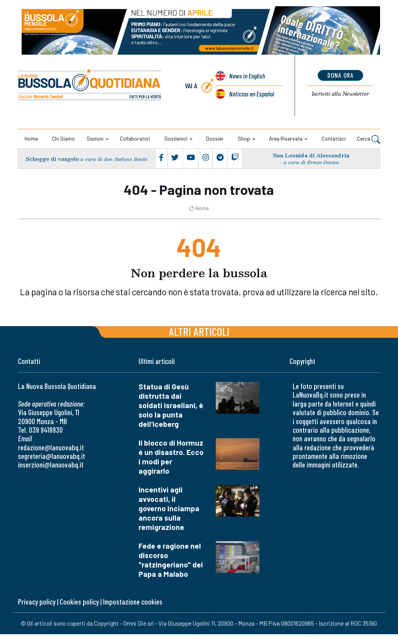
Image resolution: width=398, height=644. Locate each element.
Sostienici (175, 138)
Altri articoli (199, 331)
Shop (244, 138)
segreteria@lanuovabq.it (51, 455)
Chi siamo (63, 138)
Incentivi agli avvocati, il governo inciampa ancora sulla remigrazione (169, 508)
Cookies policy (79, 601)
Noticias (251, 93)
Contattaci (334, 138)
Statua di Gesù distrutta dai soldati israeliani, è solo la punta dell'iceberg (171, 405)
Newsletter (340, 94)
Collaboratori (135, 138)
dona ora (340, 75)
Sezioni (95, 138)
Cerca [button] (368, 139)
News (247, 75)
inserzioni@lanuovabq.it (51, 464)
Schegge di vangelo (52, 158)
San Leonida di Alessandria (311, 155)
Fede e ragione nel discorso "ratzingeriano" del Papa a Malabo (171, 559)
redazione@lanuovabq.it (51, 447)
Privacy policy (36, 601)
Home (31, 138)
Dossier (215, 138)
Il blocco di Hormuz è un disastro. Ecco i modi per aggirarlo (171, 456)
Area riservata (285, 138)
